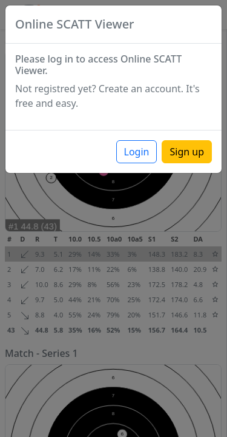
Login (137, 151)
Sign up (186, 151)
